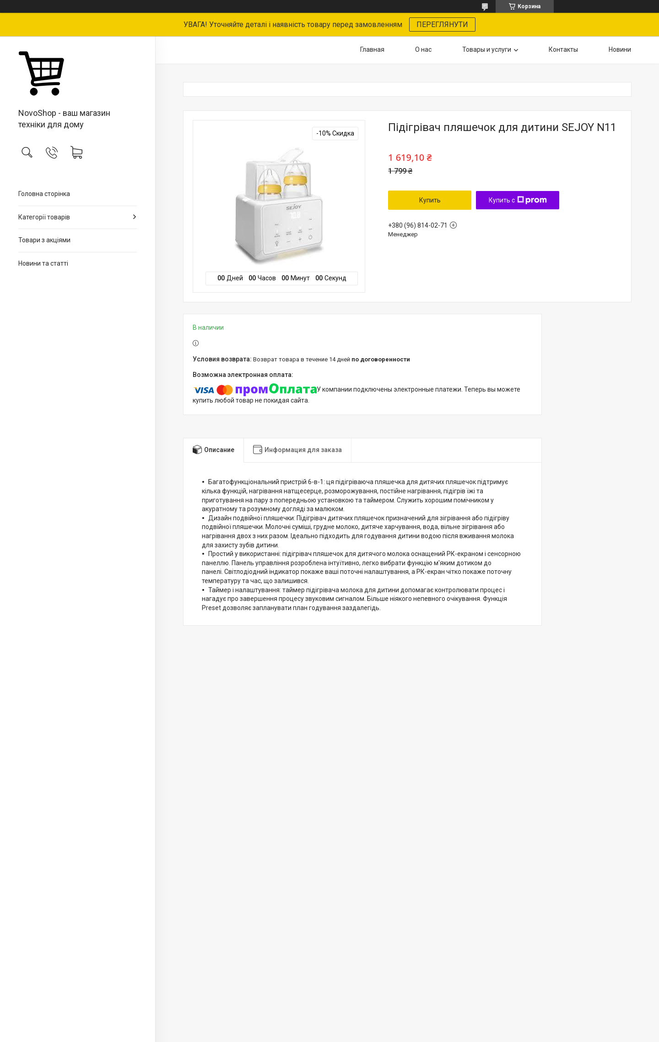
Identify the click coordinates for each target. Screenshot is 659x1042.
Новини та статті (43, 263)
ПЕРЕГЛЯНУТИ (442, 24)
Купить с (518, 200)
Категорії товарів (44, 217)
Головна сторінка (44, 193)
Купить (430, 200)
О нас (423, 49)
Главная (372, 49)
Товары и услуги (486, 49)
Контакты (563, 49)
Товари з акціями (44, 240)
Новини (620, 49)
